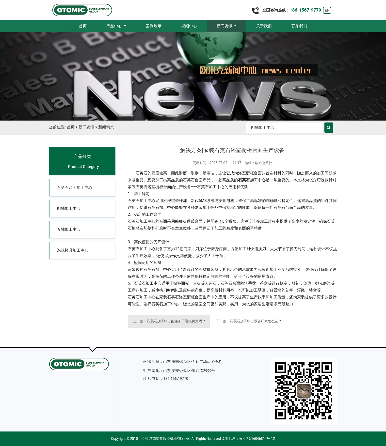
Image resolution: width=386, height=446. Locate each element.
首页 (87, 25)
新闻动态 (106, 127)
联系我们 (299, 26)
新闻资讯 (86, 127)
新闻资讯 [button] (225, 26)
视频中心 (189, 26)
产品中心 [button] (114, 26)
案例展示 (153, 26)
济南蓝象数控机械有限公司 (170, 439)
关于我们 (264, 26)
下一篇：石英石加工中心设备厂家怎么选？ (249, 321)
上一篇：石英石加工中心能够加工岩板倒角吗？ (169, 321)
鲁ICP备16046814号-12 (257, 439)
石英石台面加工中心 (74, 187)
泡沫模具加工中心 (72, 250)
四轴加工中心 (68, 208)
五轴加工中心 (68, 229)
